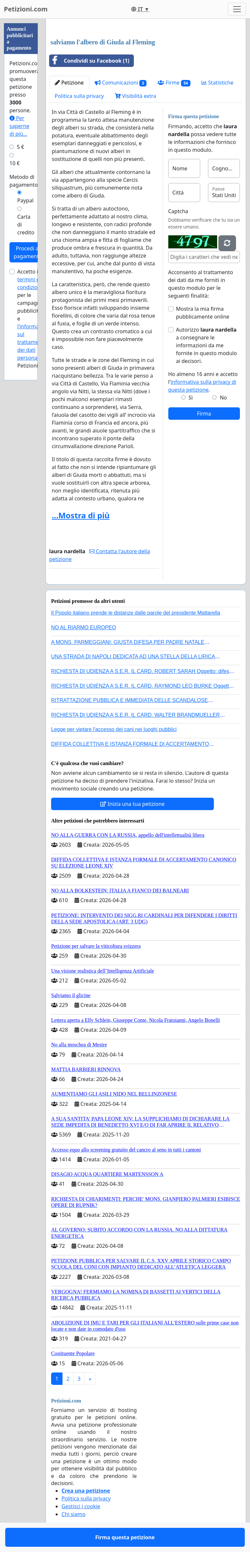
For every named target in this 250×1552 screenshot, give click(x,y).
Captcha (178, 211)
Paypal (25, 200)
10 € (14, 163)
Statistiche (217, 82)
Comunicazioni (120, 82)
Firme (174, 82)
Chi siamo (74, 1514)
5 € (20, 146)
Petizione (69, 82)
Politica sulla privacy (79, 96)
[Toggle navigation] (237, 9)
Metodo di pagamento (23, 180)
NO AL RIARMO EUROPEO (83, 627)
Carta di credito (25, 224)
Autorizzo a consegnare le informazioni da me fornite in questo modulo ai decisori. (206, 345)
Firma (204, 413)
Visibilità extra (135, 96)
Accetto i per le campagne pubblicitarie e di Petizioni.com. (34, 318)
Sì (190, 397)
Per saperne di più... (19, 126)
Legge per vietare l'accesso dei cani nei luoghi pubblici (114, 729)
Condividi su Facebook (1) (89, 61)
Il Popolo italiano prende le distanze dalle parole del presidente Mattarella (135, 613)
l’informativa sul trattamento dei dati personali (32, 342)
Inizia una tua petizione (132, 803)
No (223, 397)
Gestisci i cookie (81, 1506)
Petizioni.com (26, 9)
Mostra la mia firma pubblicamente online (202, 312)
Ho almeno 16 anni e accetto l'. (203, 381)
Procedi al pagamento (28, 252)
